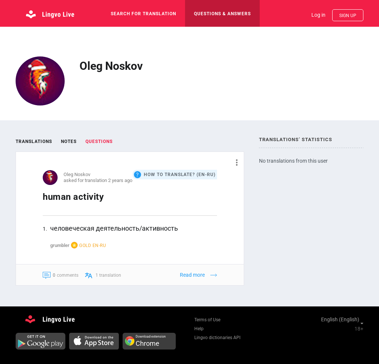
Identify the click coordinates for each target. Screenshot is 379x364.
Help (199, 328)
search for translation (143, 13)
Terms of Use (207, 319)
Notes (69, 141)
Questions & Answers (222, 13)
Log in (318, 15)
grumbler (59, 245)
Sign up (347, 15)
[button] (234, 162)
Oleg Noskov (77, 174)
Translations (34, 141)
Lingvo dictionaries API (217, 337)
